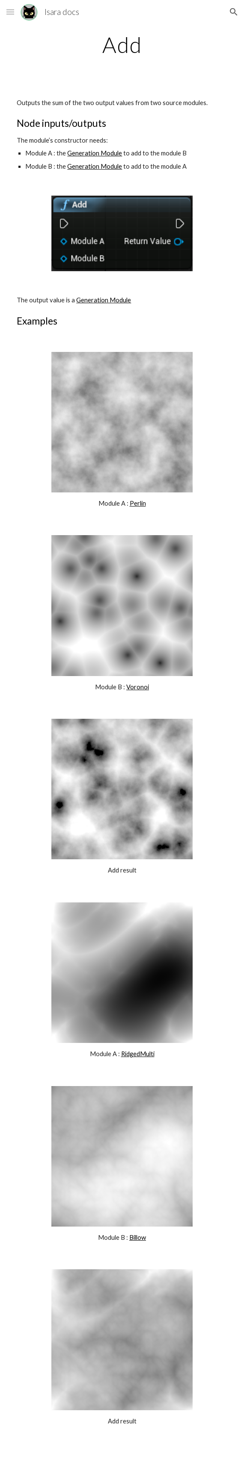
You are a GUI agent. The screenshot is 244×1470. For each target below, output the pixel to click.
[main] (121, 44)
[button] (10, 11)
